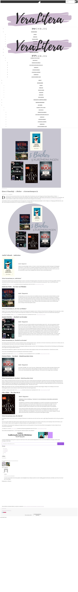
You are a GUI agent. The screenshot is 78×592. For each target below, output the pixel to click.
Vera (4, 461)
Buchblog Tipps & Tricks (35, 58)
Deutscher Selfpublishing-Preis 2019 (36, 65)
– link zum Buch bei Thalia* (45, 353)
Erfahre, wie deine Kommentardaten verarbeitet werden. (34, 506)
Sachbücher (35, 41)
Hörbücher (35, 36)
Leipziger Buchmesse (36, 69)
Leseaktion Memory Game (42, 126)
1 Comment (10, 194)
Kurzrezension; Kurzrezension (11, 460)
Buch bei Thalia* (41, 284)
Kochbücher (41, 94)
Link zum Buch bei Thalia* (42, 428)
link (37, 314)
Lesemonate (36, 67)
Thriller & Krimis (35, 39)
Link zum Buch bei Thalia (45, 389)
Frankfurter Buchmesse (36, 62)
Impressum (4, 508)
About (34, 28)
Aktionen (34, 55)
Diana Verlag (15, 314)
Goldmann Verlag (16, 353)
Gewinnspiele (36, 74)
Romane (35, 34)
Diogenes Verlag (12, 284)
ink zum (36, 284)
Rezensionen (34, 31)
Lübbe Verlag (19, 389)
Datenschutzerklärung (37, 514)
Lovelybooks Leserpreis (36, 72)
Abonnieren (61, 443)
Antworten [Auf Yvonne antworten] (12, 475)
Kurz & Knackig (35, 46)
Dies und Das (35, 60)
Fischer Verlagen (14, 428)
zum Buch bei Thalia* (41, 314)
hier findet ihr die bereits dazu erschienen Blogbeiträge (51, 198)
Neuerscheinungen (34, 52)
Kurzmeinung (4, 188)
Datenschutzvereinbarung (6, 510)
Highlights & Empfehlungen (34, 49)
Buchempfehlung (4, 460)
